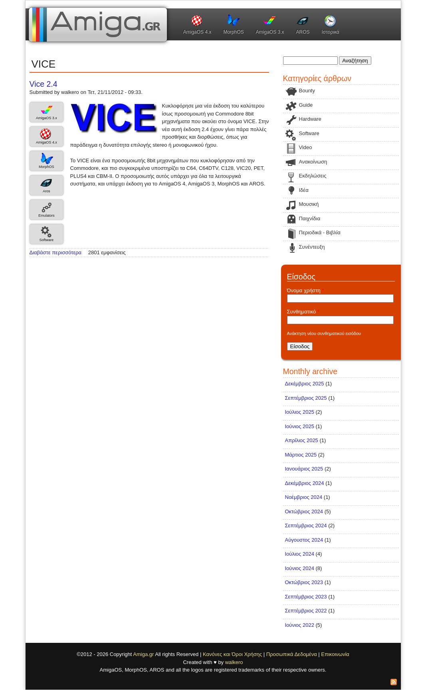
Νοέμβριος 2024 (304, 497)
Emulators (46, 215)
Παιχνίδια (310, 218)
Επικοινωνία (335, 654)
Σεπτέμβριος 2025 (306, 398)
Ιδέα (304, 190)
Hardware (310, 119)
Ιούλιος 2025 (299, 412)
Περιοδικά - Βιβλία (320, 232)
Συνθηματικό (303, 312)
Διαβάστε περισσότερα (56, 252)
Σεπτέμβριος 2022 (306, 611)
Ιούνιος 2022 (299, 625)
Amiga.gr (143, 654)
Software (46, 240)
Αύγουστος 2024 (304, 540)
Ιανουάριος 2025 (304, 469)
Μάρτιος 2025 (301, 455)
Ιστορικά (330, 32)
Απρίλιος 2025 (301, 440)
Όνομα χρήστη (305, 290)
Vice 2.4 (43, 84)
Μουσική (309, 204)
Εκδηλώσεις (313, 176)
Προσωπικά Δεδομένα (291, 654)
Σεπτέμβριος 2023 (306, 597)
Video (305, 147)
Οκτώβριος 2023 (304, 582)
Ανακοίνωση (313, 162)
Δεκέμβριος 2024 (304, 483)
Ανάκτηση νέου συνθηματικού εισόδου (324, 333)
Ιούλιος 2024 (299, 554)
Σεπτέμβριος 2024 (306, 525)
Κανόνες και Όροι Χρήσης (232, 654)
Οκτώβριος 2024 (304, 512)
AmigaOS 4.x (197, 32)
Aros (46, 191)
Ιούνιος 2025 (299, 426)
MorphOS (233, 32)
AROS (302, 32)
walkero (234, 662)
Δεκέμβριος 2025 (304, 384)
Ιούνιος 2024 (299, 568)
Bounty (307, 91)
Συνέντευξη (312, 247)
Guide (306, 105)
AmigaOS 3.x (270, 32)
